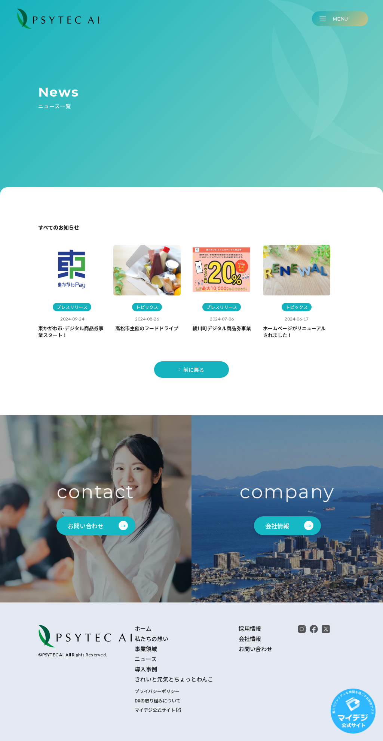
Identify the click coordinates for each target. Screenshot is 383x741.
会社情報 (250, 639)
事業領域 (146, 649)
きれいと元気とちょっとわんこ (174, 679)
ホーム (143, 628)
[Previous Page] (191, 369)
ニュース (146, 659)
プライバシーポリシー (157, 691)
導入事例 (146, 669)
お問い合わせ (255, 649)
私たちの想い (151, 639)
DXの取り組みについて (158, 700)
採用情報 (250, 628)
